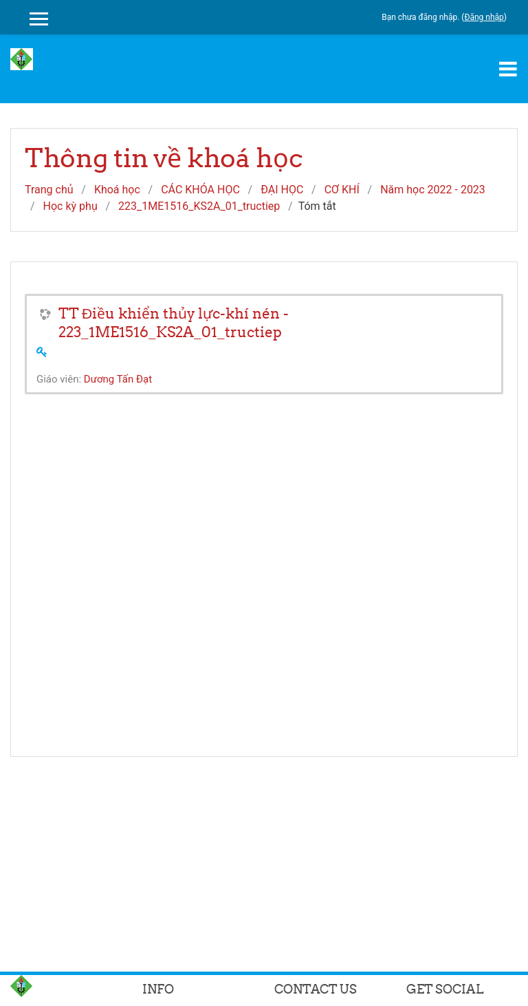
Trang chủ (49, 189)
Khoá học (117, 189)
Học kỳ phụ (70, 206)
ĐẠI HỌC (282, 189)
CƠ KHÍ (342, 189)
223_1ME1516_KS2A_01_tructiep (199, 206)
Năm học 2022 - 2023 (432, 189)
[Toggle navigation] (508, 69)
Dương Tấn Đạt (118, 379)
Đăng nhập (483, 17)
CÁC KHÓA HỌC (200, 189)
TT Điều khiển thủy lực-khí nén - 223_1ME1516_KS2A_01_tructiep (173, 322)
